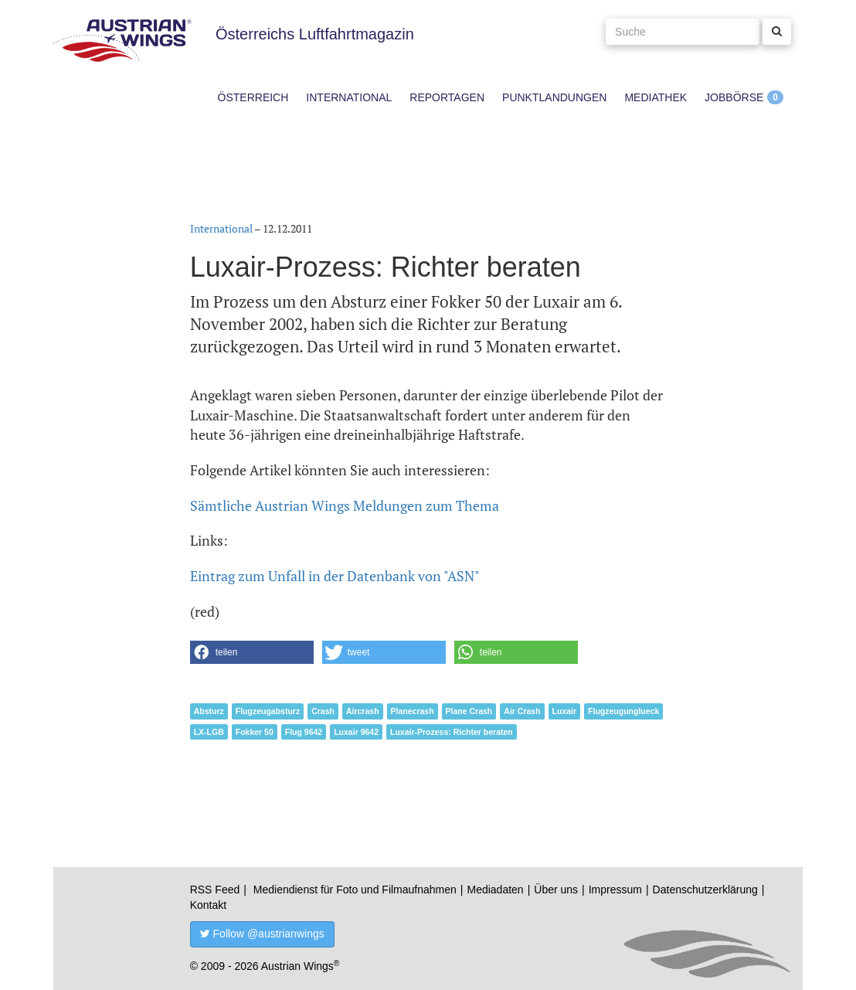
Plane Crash (469, 711)
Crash (323, 711)
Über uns (556, 889)
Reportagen (446, 97)
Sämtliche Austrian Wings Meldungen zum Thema (344, 505)
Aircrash (362, 711)
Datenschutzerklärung (705, 889)
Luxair (564, 711)
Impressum (615, 889)
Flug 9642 (303, 732)
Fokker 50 (254, 732)
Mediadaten (495, 889)
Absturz (209, 711)
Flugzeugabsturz (268, 711)
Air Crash (522, 711)
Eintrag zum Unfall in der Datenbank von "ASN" (335, 575)
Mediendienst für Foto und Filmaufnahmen (355, 889)
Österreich (253, 97)
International (349, 97)
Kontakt (208, 905)
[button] (252, 652)
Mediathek (655, 97)
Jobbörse (734, 97)
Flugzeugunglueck (623, 711)
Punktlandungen (554, 97)
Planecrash (412, 711)
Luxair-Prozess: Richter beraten (451, 732)
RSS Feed (215, 889)
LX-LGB (209, 732)
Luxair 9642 (356, 732)
